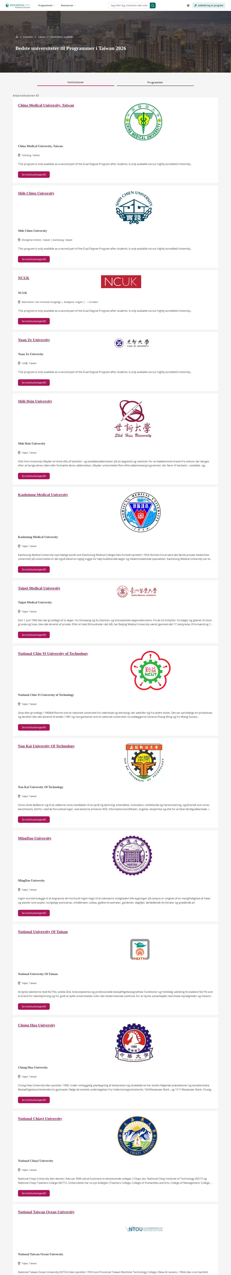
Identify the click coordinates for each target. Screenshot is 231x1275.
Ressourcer (68, 5)
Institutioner (76, 82)
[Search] (153, 5)
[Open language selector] (188, 5)
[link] (61, 37)
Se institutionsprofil (34, 174)
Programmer (46, 5)
